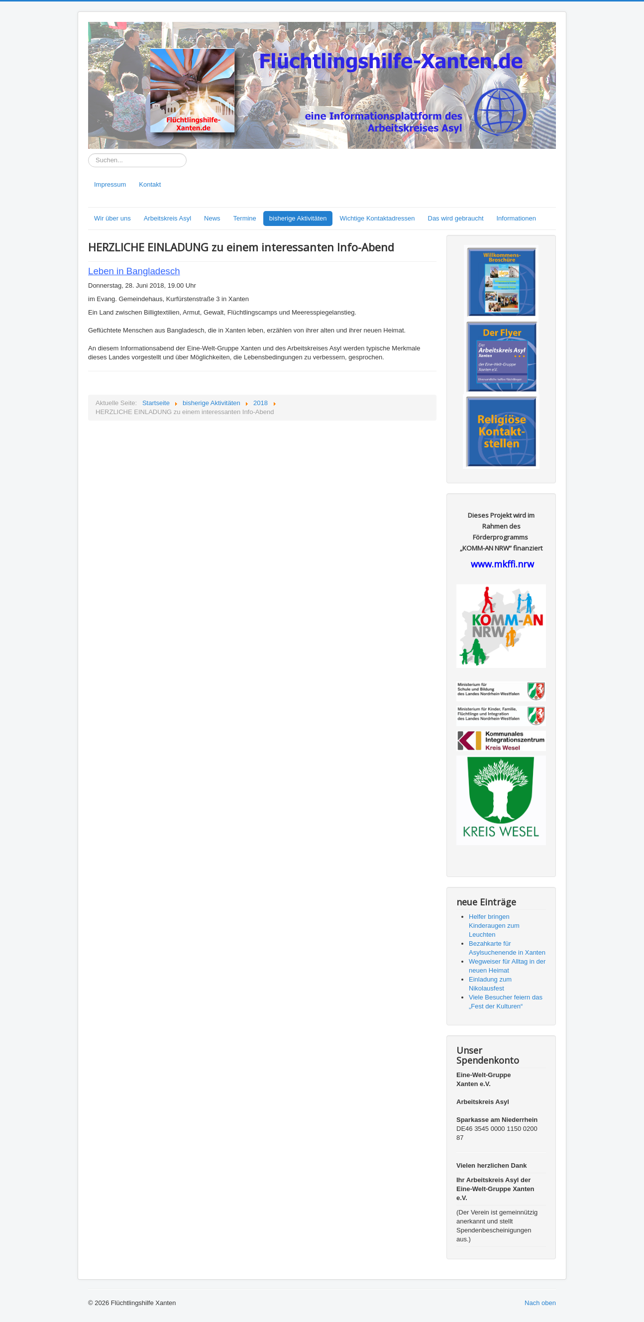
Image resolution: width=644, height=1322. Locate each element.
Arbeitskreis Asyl (167, 218)
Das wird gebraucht (456, 218)
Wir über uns (112, 218)
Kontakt (150, 184)
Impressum (110, 184)
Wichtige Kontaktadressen (377, 218)
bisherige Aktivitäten (298, 218)
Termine (244, 218)
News (212, 218)
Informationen (517, 218)
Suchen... (88, 153)
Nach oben (540, 1303)
